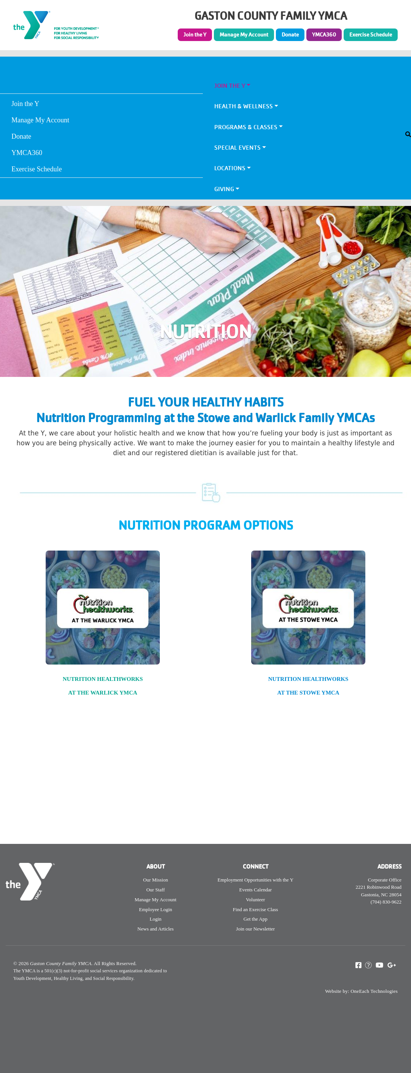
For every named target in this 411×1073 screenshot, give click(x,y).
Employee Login (155, 909)
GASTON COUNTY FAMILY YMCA (270, 16)
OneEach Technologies (374, 991)
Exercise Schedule (370, 34)
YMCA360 (324, 34)
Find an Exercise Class (255, 909)
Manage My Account (244, 34)
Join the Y (194, 34)
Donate (290, 34)
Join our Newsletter (255, 929)
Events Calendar (255, 890)
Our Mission (155, 880)
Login (155, 919)
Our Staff (155, 890)
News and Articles (155, 929)
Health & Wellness (243, 106)
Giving (224, 189)
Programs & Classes (245, 127)
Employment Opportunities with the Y (255, 880)
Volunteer (255, 899)
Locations (229, 168)
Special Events (237, 147)
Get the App (256, 919)
